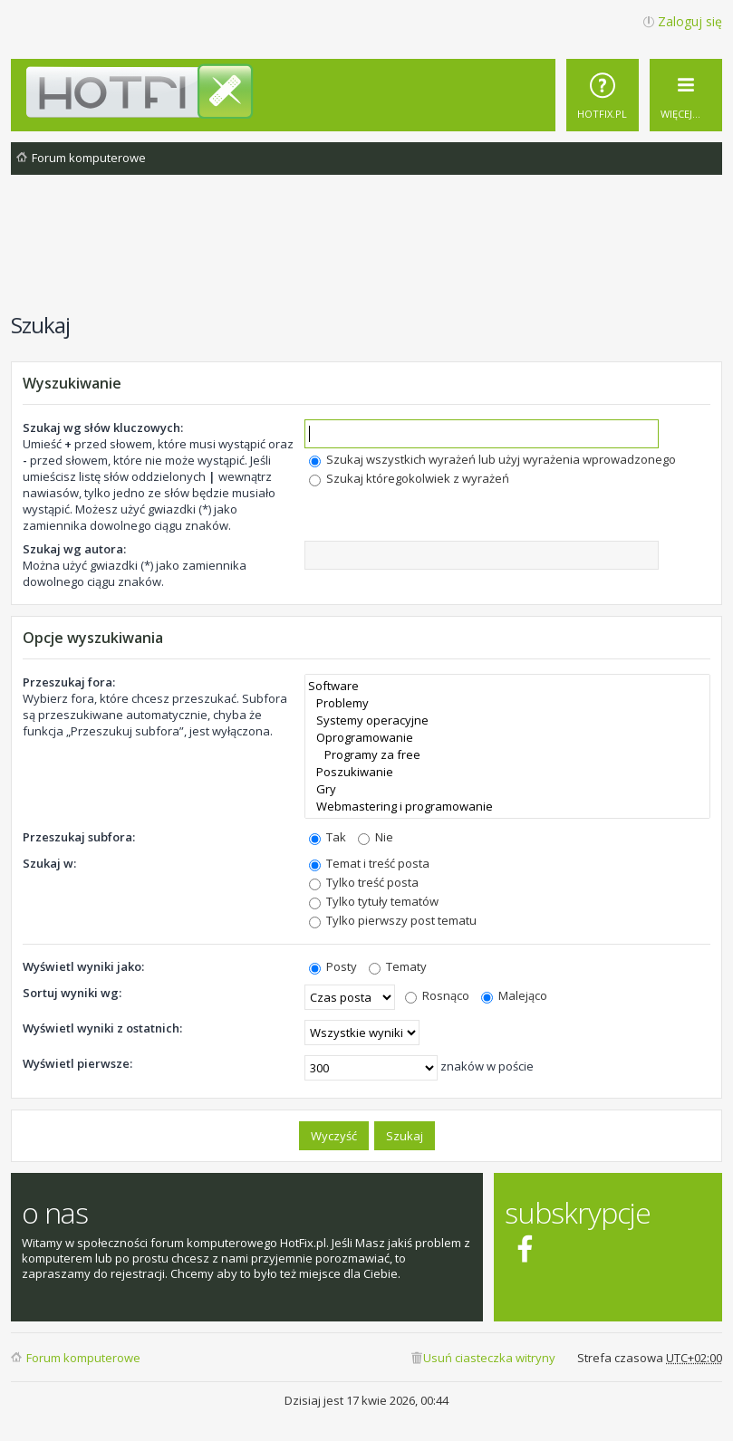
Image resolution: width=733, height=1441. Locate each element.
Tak (327, 837)
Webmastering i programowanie (507, 806)
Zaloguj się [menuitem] (690, 21)
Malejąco (514, 995)
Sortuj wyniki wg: (72, 993)
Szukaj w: (49, 863)
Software (507, 686)
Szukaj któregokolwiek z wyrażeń (409, 478)
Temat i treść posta (369, 863)
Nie (375, 837)
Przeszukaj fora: (69, 682)
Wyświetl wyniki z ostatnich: (102, 1028)
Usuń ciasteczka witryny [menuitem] (489, 1358)
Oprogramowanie (507, 737)
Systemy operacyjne (507, 720)
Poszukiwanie (507, 772)
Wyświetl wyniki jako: (83, 966)
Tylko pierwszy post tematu (393, 920)
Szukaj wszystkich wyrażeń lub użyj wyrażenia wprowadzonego (492, 459)
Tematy (398, 966)
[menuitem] (602, 95)
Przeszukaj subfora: (79, 837)
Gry (507, 789)
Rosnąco (437, 995)
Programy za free (507, 755)
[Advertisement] (367, 252)
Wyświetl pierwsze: (77, 1063)
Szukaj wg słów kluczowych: (103, 427)
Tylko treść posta (364, 882)
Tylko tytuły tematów (374, 901)
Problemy (507, 703)
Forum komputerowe (83, 1358)
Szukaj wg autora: (74, 549)
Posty (333, 966)
